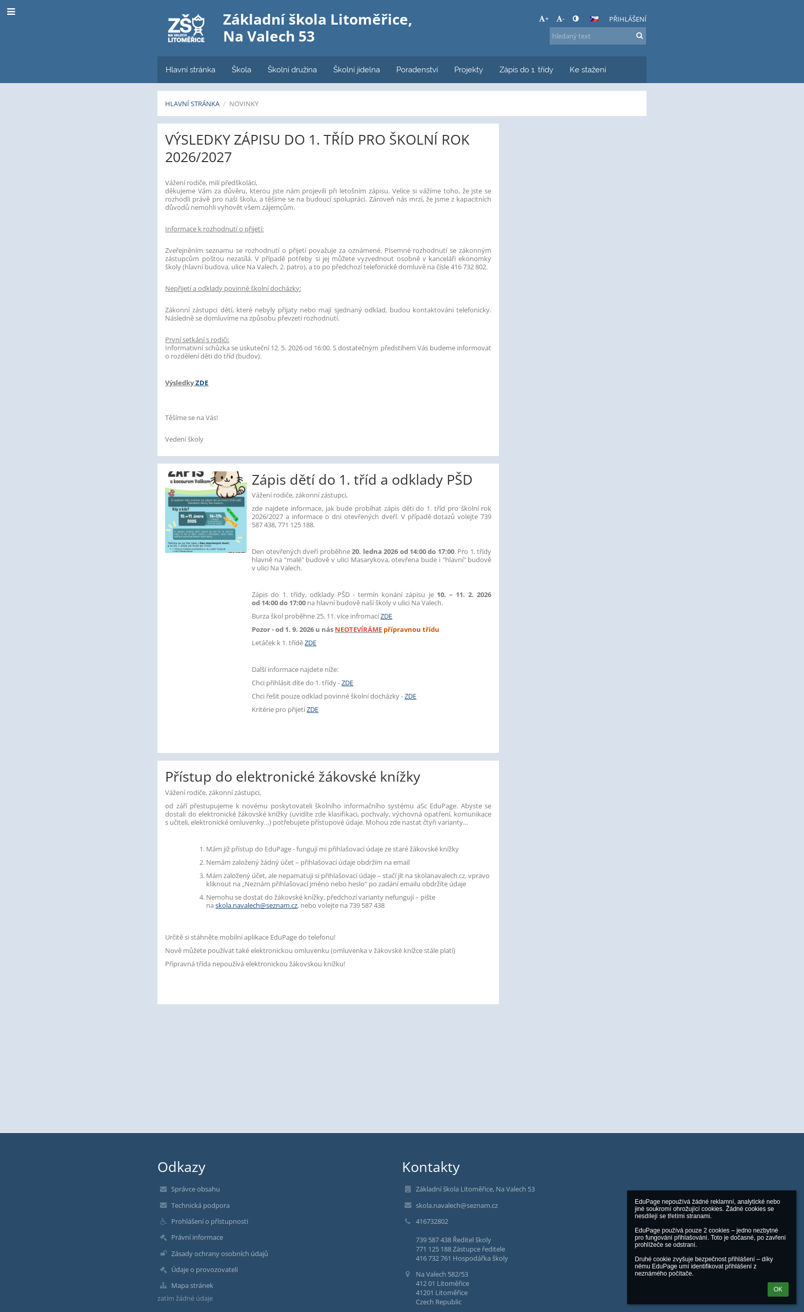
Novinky (243, 103)
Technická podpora (200, 1205)
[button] (594, 19)
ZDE (201, 382)
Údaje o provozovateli (204, 1269)
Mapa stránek (192, 1285)
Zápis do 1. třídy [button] (526, 69)
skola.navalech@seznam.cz (256, 905)
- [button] (560, 18)
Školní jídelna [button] (356, 69)
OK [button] (778, 1289)
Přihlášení (628, 19)
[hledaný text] (598, 36)
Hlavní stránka (192, 103)
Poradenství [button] (417, 69)
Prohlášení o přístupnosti (209, 1221)
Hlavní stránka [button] (190, 69)
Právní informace (197, 1237)
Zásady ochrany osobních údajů (219, 1253)
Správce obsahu (195, 1189)
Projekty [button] (468, 69)
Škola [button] (241, 69)
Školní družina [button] (292, 69)
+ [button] (544, 18)
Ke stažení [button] (588, 69)
